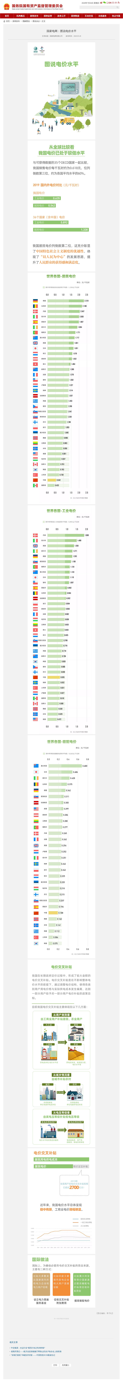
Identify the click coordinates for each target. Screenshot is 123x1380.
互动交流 (89, 16)
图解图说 (26, 21)
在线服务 (102, 16)
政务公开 (61, 16)
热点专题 (116, 16)
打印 (55, 1365)
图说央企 (36, 21)
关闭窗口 (65, 1365)
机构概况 (20, 16)
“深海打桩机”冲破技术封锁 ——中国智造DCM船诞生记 (33, 1355)
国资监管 (48, 16)
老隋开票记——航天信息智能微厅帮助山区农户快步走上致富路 (36, 1351)
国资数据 (75, 16)
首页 (7, 16)
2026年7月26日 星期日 (90, 3)
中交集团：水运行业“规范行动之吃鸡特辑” (28, 1348)
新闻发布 (34, 16)
